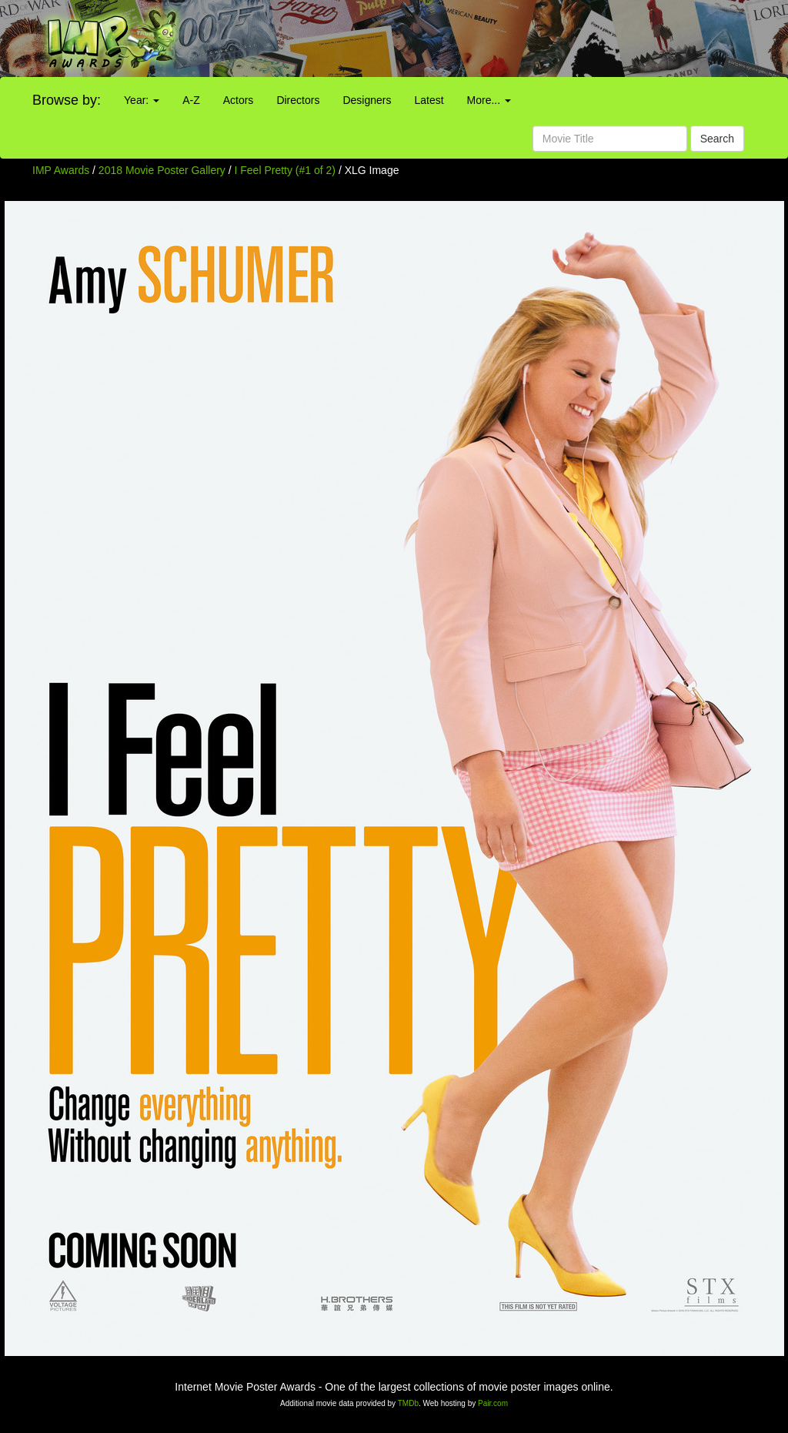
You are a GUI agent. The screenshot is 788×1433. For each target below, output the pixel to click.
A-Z (191, 100)
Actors (238, 100)
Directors (297, 100)
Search (717, 138)
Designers (366, 100)
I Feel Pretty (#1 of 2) (285, 170)
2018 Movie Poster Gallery (161, 170)
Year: (141, 100)
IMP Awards (60, 170)
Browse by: (66, 100)
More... (489, 100)
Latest (428, 100)
